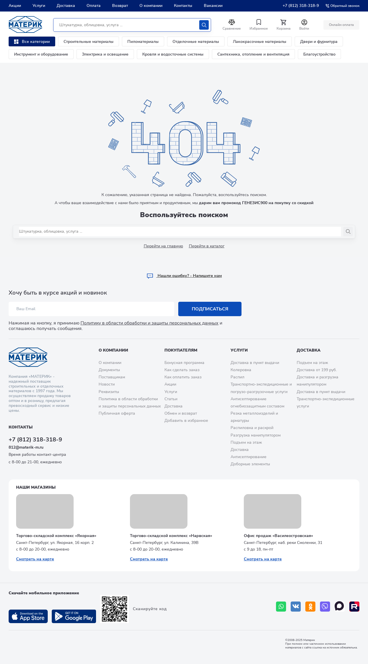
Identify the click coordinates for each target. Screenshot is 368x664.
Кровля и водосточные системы (173, 54)
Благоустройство (319, 54)
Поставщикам (112, 377)
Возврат (120, 5)
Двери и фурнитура (319, 41)
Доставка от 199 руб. (317, 370)
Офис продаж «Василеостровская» (278, 535)
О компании (150, 5)
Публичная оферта (117, 413)
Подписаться (210, 309)
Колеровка (241, 370)
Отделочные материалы (195, 41)
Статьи (170, 399)
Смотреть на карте (35, 559)
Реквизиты (109, 391)
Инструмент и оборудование (41, 54)
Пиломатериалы (143, 41)
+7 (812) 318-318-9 (301, 5)
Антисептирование (249, 457)
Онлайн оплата (341, 24)
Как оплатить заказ (183, 377)
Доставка (66, 5)
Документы (109, 370)
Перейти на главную (163, 246)
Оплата (94, 5)
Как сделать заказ (182, 370)
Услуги (38, 5)
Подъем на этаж (246, 442)
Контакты (183, 5)
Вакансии (213, 5)
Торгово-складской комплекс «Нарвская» (171, 535)
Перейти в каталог (207, 246)
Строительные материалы (89, 41)
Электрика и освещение (105, 54)
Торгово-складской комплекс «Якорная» (56, 535)
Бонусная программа (184, 362)
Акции (15, 5)
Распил (237, 377)
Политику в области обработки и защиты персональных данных (149, 323)
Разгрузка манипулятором (256, 435)
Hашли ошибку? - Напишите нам (184, 275)
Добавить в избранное (186, 420)
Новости (107, 384)
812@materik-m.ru (26, 447)
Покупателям (180, 350)
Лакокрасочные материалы (259, 41)
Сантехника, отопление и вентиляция (253, 54)
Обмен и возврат (180, 413)
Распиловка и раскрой (252, 427)
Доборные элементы (250, 464)
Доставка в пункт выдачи (255, 362)
